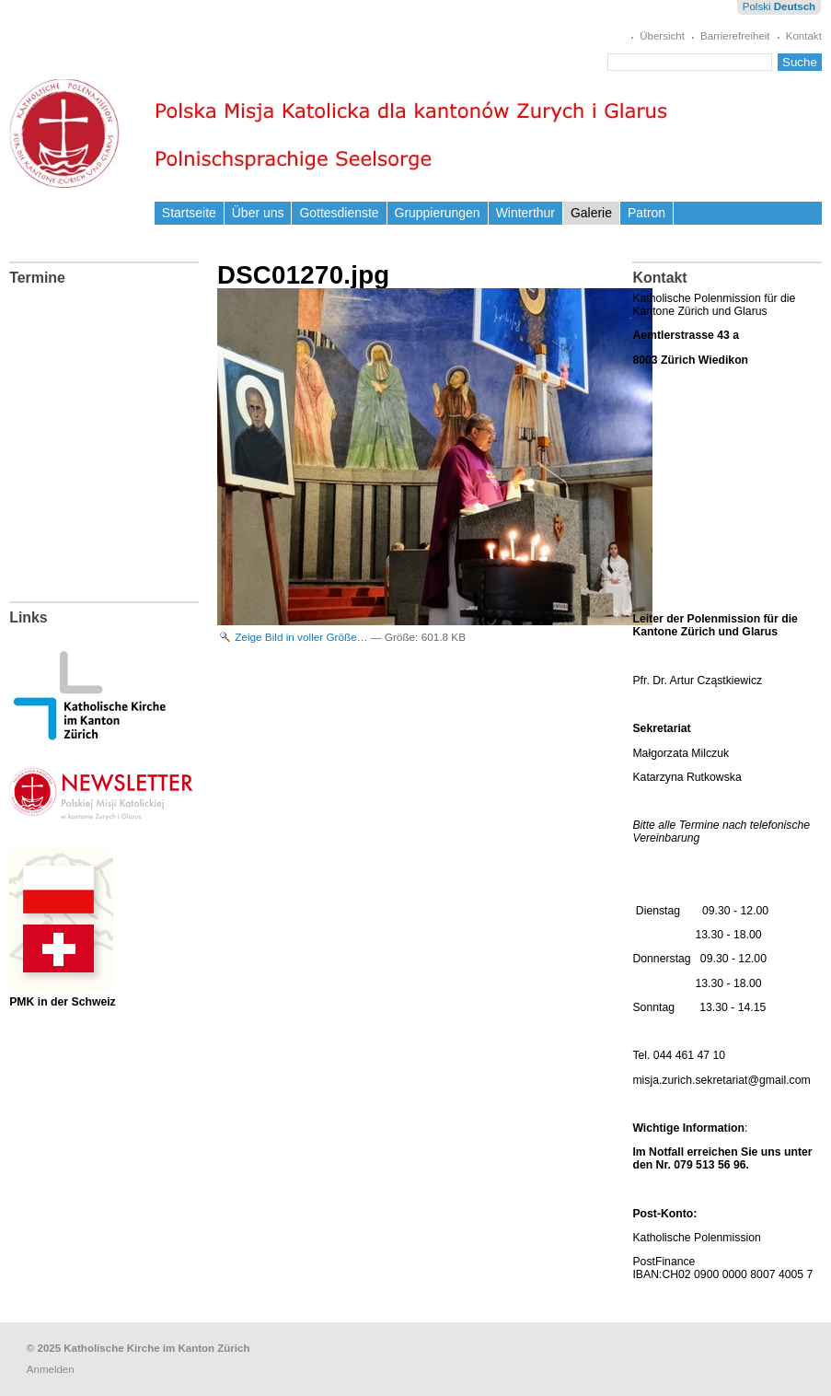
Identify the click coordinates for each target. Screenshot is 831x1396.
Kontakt (804, 35)
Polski (757, 6)
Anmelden (51, 1369)
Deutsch (794, 6)
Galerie (591, 212)
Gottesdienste (338, 212)
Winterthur (525, 212)
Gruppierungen (437, 212)
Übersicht (662, 35)
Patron (646, 212)
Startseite (189, 212)
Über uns (258, 212)
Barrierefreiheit (735, 35)
